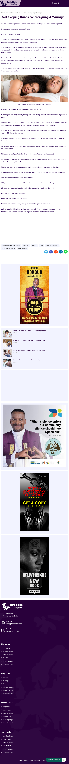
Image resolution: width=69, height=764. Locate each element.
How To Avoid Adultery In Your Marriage (27, 360)
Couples (25, 246)
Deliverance (7, 684)
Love (41, 246)
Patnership (6, 648)
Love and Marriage (52, 246)
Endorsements (8, 655)
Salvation (6, 677)
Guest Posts (7, 658)
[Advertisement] (34, 227)
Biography (6, 707)
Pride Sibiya (34, 760)
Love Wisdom (10, 13)
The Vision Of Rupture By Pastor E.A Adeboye (29, 340)
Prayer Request (8, 664)
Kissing (34, 246)
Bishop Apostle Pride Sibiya (11, 246)
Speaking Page (8, 661)
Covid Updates (8, 736)
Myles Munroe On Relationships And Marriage (29, 350)
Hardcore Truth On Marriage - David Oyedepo (29, 331)
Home (3, 13)
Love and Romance (9, 248)
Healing (5, 681)
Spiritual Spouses (8, 687)
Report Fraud (7, 710)
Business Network (8, 651)
